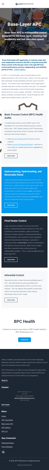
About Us (4, 380)
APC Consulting (7, 420)
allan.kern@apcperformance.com (24, 398)
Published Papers (7, 443)
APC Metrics (6, 428)
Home (3, 416)
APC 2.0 (4, 431)
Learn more (11, 156)
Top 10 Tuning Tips (18, 139)
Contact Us (24, 340)
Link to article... (20, 69)
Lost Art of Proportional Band (22, 144)
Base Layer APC (7, 424)
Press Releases (7, 447)
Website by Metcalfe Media (24, 465)
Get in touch (5, 405)
